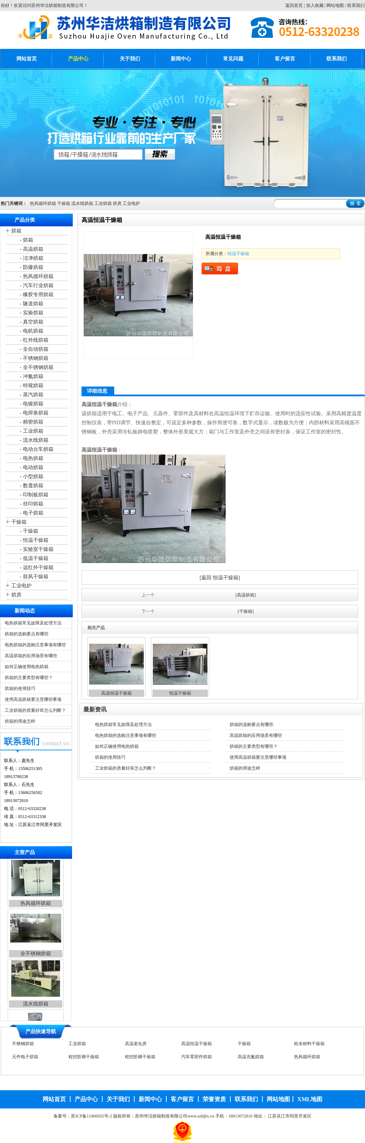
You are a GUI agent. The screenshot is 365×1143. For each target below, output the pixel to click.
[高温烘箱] (245, 595)
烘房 (117, 203)
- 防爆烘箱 (31, 267)
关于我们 (130, 58)
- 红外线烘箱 (33, 340)
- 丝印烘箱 (31, 504)
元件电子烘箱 (25, 1057)
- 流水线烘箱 (33, 440)
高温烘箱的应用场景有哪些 (31, 655)
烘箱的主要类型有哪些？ (29, 677)
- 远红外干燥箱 (36, 567)
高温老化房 (136, 1044)
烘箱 (16, 231)
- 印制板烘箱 (33, 494)
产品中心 (78, 58)
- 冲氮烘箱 (31, 376)
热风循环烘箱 (43, 203)
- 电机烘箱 (31, 331)
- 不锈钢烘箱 (33, 358)
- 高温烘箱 (31, 249)
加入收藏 (315, 5)
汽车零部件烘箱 (196, 1057)
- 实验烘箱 (31, 312)
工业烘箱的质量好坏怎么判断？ (35, 710)
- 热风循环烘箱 (36, 276)
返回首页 (294, 5)
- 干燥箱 (28, 531)
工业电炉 (131, 203)
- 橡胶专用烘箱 (36, 294)
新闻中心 (181, 58)
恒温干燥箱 (238, 253)
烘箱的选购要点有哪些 (26, 633)
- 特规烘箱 (31, 385)
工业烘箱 (103, 203)
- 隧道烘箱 (31, 303)
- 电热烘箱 (31, 458)
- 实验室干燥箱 (36, 549)
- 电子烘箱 (31, 513)
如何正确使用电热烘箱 (26, 666)
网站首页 (26, 58)
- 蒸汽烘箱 (31, 394)
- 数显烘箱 (31, 485)
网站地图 (335, 5)
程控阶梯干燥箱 (83, 1057)
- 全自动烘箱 (33, 349)
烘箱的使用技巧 (20, 688)
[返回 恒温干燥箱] (220, 577)
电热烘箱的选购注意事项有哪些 (35, 644)
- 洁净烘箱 (31, 258)
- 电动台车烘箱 (36, 449)
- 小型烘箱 (31, 476)
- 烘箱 (26, 240)
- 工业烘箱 (31, 431)
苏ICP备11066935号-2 (91, 1116)
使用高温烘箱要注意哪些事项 (33, 699)
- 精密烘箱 (31, 422)
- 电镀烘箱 (31, 403)
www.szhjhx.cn (200, 1116)
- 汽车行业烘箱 (36, 285)
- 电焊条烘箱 (33, 413)
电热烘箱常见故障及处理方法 (33, 623)
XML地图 (309, 1099)
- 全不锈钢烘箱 (36, 367)
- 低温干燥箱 (33, 558)
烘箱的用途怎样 (20, 721)
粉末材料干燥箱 (309, 1044)
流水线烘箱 (82, 203)
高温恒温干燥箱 (116, 693)
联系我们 (356, 5)
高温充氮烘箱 (251, 1057)
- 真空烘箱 (31, 322)
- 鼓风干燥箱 (33, 576)
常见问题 (233, 58)
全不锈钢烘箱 (35, 957)
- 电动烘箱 (31, 467)
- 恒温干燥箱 (33, 540)
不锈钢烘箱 (23, 1044)
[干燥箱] (246, 611)
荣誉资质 (214, 1099)
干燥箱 (63, 203)
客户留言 (285, 58)
